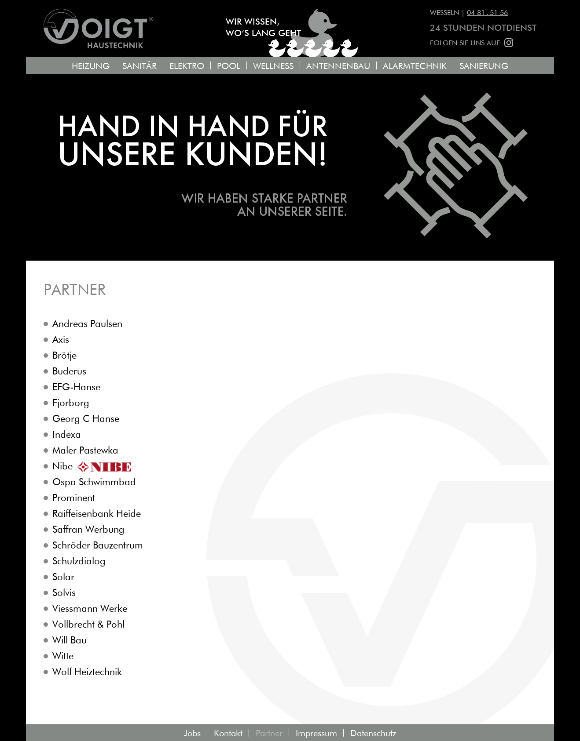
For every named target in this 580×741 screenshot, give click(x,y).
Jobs (192, 733)
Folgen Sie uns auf (465, 43)
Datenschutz (373, 733)
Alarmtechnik (415, 66)
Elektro (186, 66)
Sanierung (483, 66)
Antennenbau (338, 66)
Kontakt (228, 733)
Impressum (316, 733)
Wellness (273, 66)
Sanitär (139, 66)
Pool (228, 66)
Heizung (91, 66)
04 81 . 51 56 (487, 13)
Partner (269, 733)
